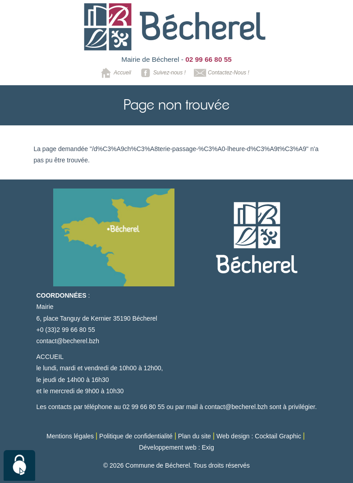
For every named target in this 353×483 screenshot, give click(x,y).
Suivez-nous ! (162, 73)
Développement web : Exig (176, 447)
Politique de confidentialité (136, 436)
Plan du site (194, 436)
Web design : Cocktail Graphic (258, 436)
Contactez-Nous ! (220, 72)
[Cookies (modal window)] (19, 465)
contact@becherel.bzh (67, 341)
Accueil (114, 73)
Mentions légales (70, 436)
